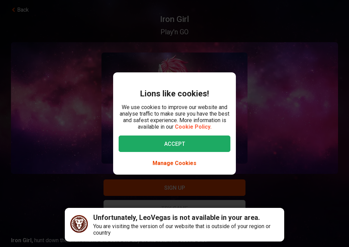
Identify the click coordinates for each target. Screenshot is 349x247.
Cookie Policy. (193, 127)
